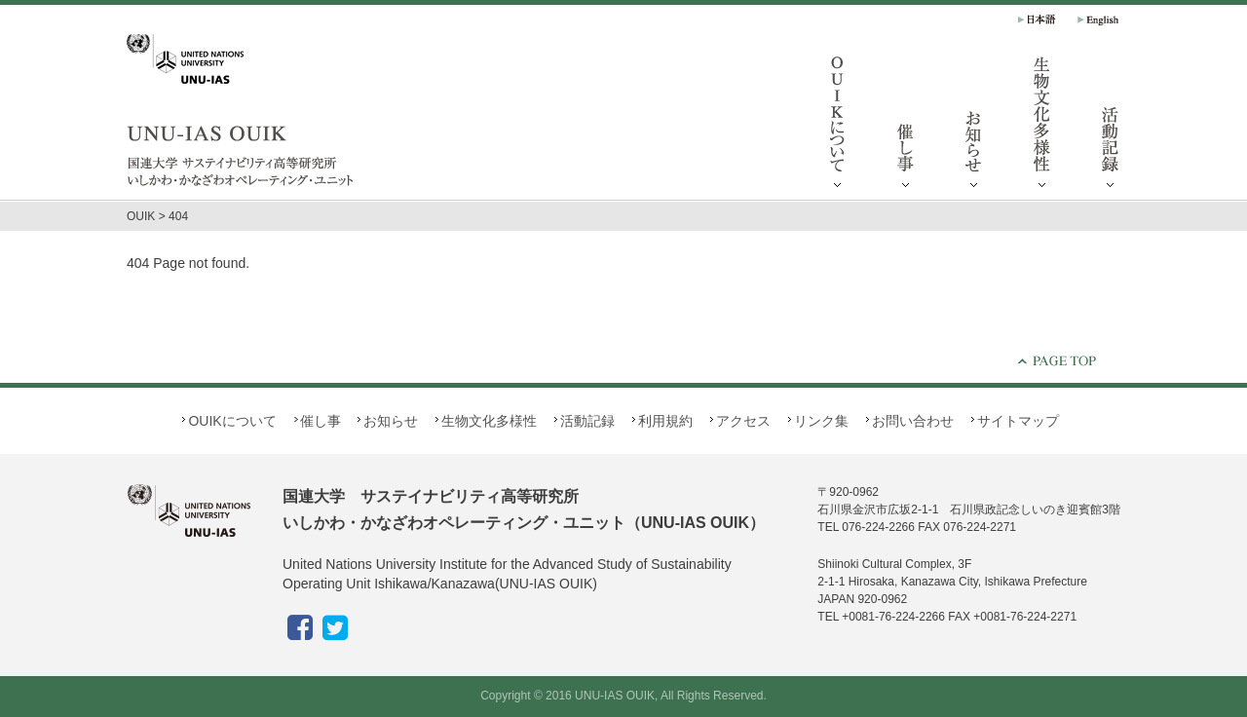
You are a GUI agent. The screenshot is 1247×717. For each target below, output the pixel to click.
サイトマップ (1018, 421)
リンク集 (821, 421)
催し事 (906, 127)
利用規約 (665, 421)
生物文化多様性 (1042, 127)
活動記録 (1111, 127)
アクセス (743, 421)
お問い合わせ (913, 421)
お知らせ (974, 127)
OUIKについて (838, 127)
